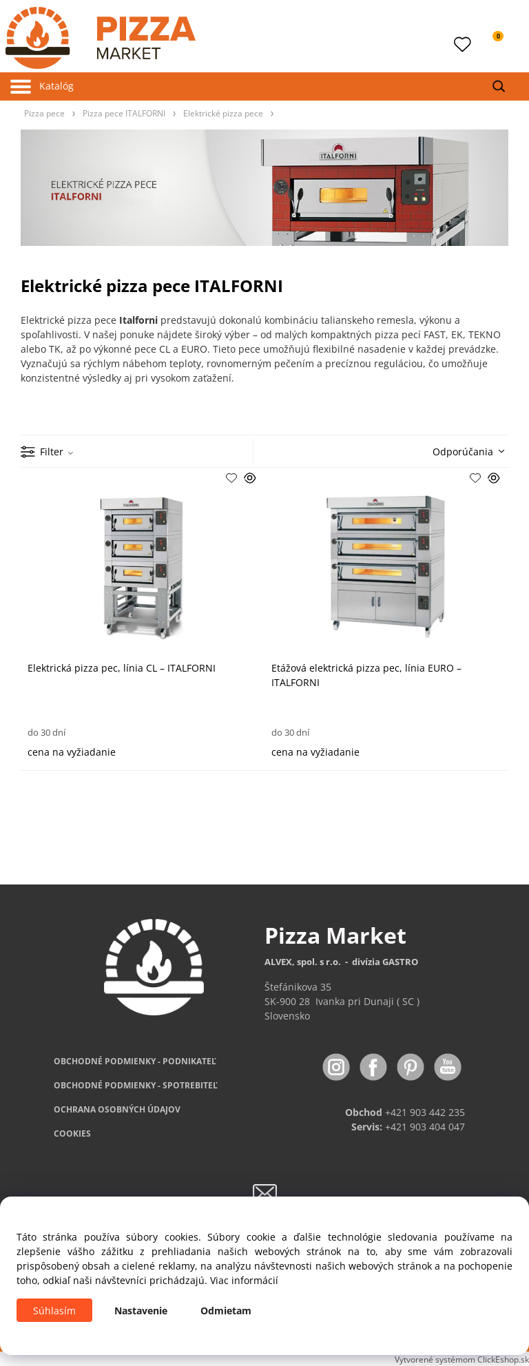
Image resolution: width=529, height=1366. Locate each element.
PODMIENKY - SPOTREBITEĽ (136, 1085)
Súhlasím (54, 1310)
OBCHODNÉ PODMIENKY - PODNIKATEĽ (135, 1061)
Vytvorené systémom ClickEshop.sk (462, 1359)
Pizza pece (44, 112)
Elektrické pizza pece (223, 112)
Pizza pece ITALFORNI (124, 112)
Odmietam (225, 1310)
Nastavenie (140, 1310)
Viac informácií (244, 1280)
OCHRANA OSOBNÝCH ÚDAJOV (117, 1109)
